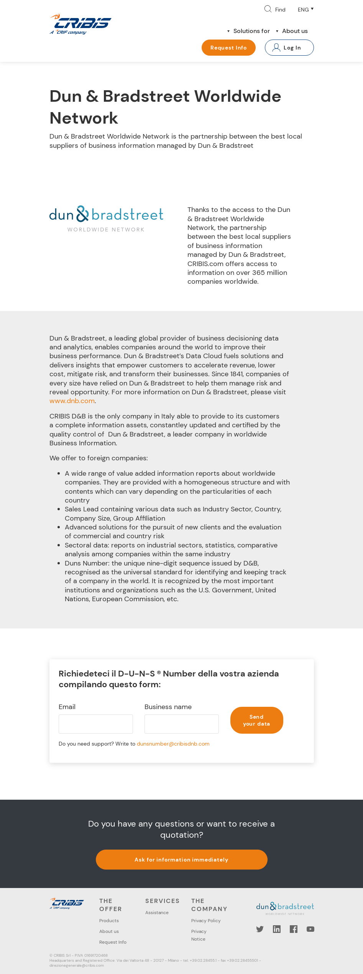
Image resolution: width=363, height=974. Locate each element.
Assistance (157, 913)
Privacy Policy (206, 921)
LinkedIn (276, 929)
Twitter (260, 929)
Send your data (257, 720)
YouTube (310, 929)
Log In (292, 47)
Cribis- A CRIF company (80, 24)
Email (67, 707)
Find (280, 9)
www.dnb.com (72, 400)
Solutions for (251, 31)
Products (109, 921)
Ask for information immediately (181, 859)
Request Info (228, 47)
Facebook (293, 929)
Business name (168, 707)
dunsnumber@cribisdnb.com (173, 743)
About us (295, 31)
